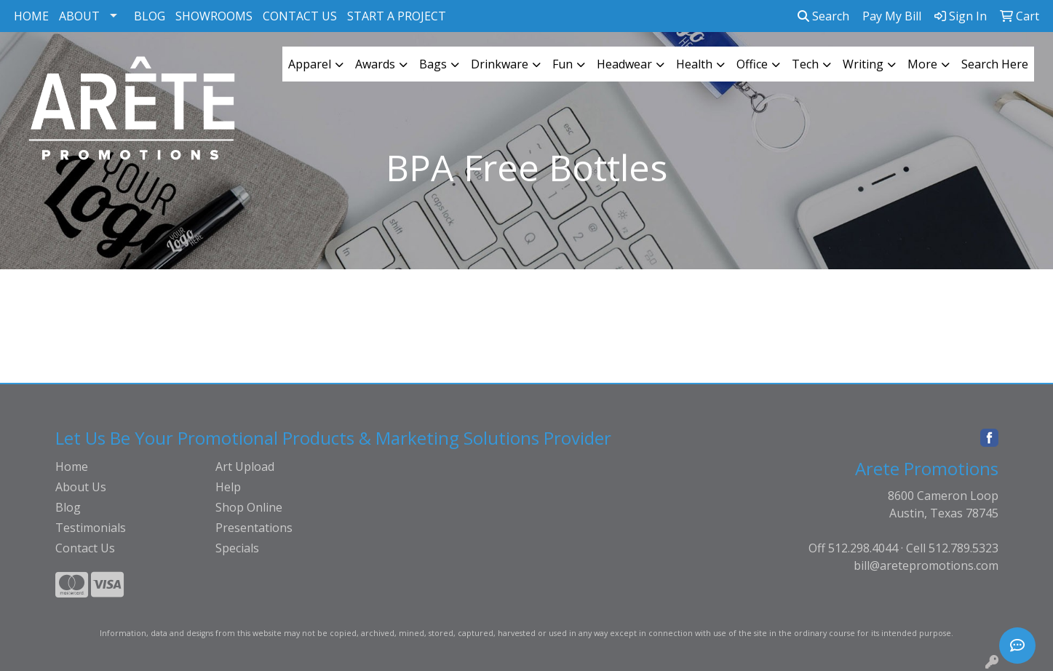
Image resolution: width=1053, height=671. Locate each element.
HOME (31, 16)
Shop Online (248, 507)
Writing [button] (863, 64)
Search (823, 16)
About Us (80, 487)
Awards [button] (375, 64)
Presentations (254, 528)
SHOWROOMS (214, 16)
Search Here (994, 64)
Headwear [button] (624, 64)
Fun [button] (562, 64)
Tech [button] (805, 64)
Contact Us (85, 548)
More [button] (922, 64)
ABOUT (79, 16)
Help (228, 487)
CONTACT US (300, 16)
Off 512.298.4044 (853, 548)
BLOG (149, 16)
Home (71, 466)
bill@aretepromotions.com (926, 565)
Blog (68, 507)
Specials (237, 548)
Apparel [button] (309, 64)
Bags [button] (433, 64)
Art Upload (244, 466)
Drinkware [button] (499, 64)
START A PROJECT (396, 16)
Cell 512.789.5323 (952, 548)
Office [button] (752, 64)
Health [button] (694, 64)
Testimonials (90, 528)
